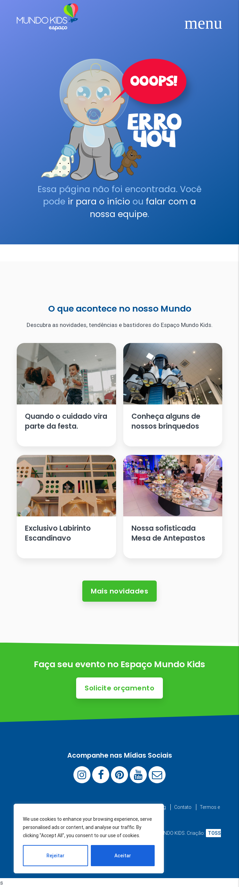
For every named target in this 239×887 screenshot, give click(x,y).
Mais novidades (119, 591)
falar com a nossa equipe (143, 208)
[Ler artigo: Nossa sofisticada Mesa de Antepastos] (173, 506)
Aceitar (122, 856)
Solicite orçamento (119, 688)
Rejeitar (55, 856)
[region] (89, 838)
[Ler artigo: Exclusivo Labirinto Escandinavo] (66, 506)
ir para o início (99, 202)
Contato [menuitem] (183, 807)
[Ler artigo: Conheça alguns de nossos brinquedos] (173, 394)
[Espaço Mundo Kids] (47, 25)
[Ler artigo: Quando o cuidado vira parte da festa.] (66, 394)
